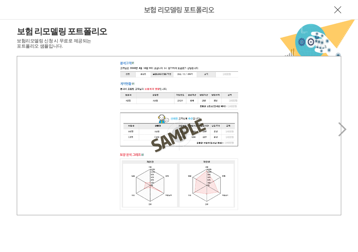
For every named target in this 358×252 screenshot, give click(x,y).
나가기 (337, 9)
